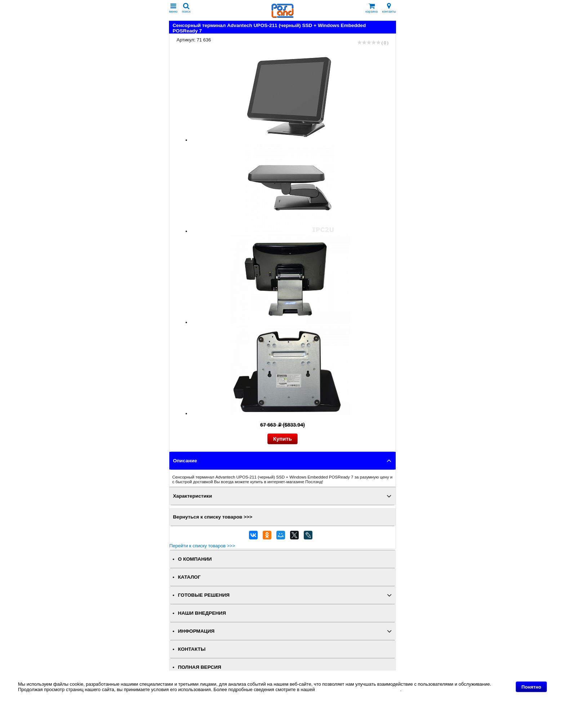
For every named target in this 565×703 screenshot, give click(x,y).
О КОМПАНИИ (195, 559)
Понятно (531, 687)
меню (173, 8)
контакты (389, 8)
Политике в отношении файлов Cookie (358, 689)
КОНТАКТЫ (191, 649)
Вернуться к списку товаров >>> (212, 517)
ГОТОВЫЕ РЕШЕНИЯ (204, 595)
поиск (186, 8)
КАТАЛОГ (189, 577)
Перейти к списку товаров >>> (202, 545)
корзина (371, 8)
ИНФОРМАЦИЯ (196, 631)
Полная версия (199, 667)
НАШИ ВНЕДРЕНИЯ (202, 613)
